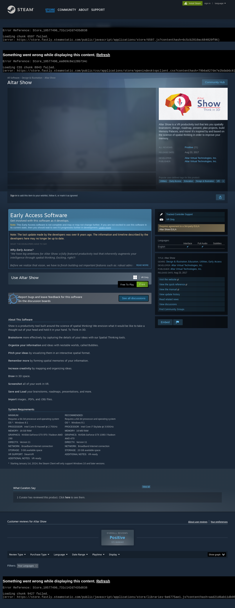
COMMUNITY (67, 10)
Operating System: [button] (148, 573)
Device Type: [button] (195, 573)
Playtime (97, 561)
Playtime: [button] (91, 573)
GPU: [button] (179, 573)
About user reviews (197, 526)
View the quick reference (173, 288)
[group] (117, 573)
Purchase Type (38, 561)
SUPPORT (98, 10)
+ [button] (223, 185)
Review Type (16, 561)
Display (113, 561)
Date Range (78, 561)
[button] (191, 232)
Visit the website (169, 283)
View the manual (169, 293)
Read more (142, 269)
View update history (169, 298)
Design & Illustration (32, 82)
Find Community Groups (171, 313)
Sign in (13, 200)
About (84, 10)
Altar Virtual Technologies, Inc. (201, 162)
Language (59, 561)
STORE (50, 10)
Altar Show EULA (167, 234)
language (219, 3)
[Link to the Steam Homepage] (23, 12)
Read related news (169, 303)
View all (146, 491)
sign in (207, 3)
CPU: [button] (167, 573)
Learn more (105, 232)
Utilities (163, 185)
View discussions (168, 308)
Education (188, 185)
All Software (13, 82)
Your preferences (219, 526)
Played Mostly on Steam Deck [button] (117, 573)
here (67, 501)
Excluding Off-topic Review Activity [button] (63, 573)
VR (218, 185)
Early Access (175, 185)
